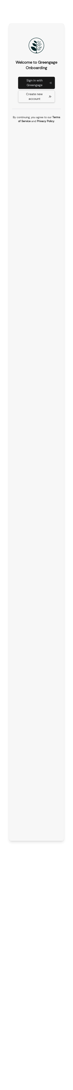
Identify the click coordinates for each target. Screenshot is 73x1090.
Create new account (38, 96)
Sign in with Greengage (39, 82)
